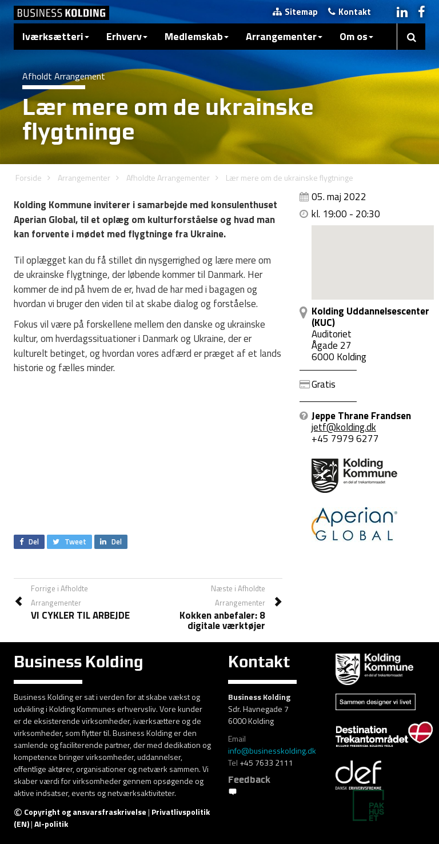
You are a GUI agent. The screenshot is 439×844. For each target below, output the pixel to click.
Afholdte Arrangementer (168, 178)
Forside (28, 178)
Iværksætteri (55, 36)
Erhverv (126, 36)
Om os (356, 36)
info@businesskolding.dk (272, 751)
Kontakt (349, 11)
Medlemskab (197, 36)
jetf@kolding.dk (344, 427)
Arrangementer (284, 36)
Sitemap (295, 11)
